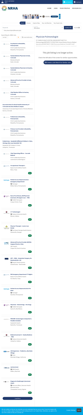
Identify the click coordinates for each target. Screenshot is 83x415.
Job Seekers (67, 2)
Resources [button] (76, 8)
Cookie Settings (70, 410)
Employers (77, 2)
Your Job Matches (47, 23)
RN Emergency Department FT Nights (21, 274)
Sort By (4, 37)
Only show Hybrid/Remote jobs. (12, 30)
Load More (18, 398)
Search (22, 23)
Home (49, 8)
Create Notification (27, 37)
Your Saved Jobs (58, 23)
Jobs (55, 8)
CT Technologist (15, 212)
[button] (77, 27)
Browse (29, 23)
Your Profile (65, 8)
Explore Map (36, 23)
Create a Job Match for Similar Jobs (58, 62)
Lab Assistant (14, 367)
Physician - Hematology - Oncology (20, 304)
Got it (79, 410)
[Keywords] (17, 27)
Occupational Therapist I (17, 165)
